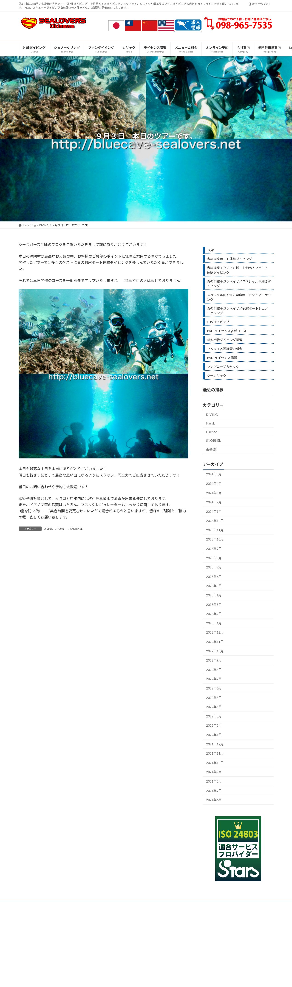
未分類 (211, 450)
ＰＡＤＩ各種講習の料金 (224, 349)
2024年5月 (214, 474)
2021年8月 (214, 781)
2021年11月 (215, 753)
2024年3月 (214, 493)
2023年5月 (214, 586)
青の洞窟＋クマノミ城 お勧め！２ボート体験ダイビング (237, 270)
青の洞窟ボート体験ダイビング (229, 259)
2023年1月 (214, 623)
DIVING (48, 528)
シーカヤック (216, 376)
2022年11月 (215, 642)
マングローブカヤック (223, 367)
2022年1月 (214, 735)
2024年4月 (214, 483)
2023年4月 (214, 595)
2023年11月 (215, 530)
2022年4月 (214, 707)
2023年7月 (214, 567)
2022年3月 (214, 716)
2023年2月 (214, 614)
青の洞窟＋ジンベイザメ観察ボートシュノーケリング (237, 310)
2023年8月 (214, 558)
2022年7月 (214, 679)
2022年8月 (214, 670)
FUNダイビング (218, 322)
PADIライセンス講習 (222, 358)
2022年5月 (214, 698)
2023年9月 (214, 549)
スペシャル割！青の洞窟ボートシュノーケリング (239, 297)
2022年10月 (215, 651)
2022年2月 (214, 725)
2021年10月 (215, 763)
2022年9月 (214, 660)
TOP (210, 250)
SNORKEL (76, 528)
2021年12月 (215, 744)
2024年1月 (214, 511)
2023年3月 (214, 605)
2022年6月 (214, 688)
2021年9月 (214, 772)
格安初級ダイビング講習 (224, 340)
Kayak (61, 528)
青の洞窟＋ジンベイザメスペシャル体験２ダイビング (239, 283)
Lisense (211, 432)
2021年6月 (214, 800)
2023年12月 (215, 521)
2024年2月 (214, 502)
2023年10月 (215, 539)
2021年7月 (214, 790)
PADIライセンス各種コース (227, 331)
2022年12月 (215, 632)
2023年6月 (214, 577)
